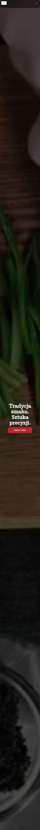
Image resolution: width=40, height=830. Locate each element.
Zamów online (20, 430)
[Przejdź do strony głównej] (4, 3)
